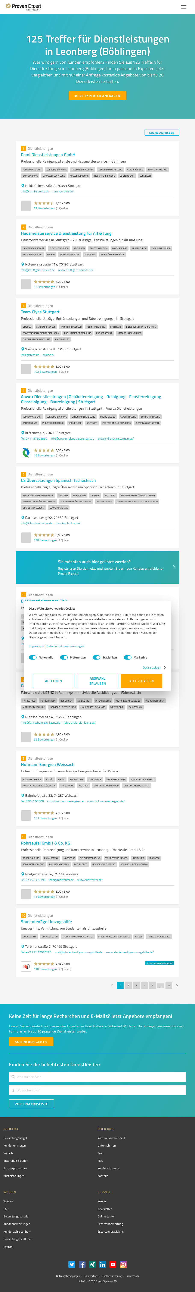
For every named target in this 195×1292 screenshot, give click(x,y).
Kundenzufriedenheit (16, 1231)
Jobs (100, 1161)
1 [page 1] (120, 985)
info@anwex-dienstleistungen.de (72, 438)
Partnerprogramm (15, 1168)
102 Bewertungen (45, 372)
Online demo (106, 1216)
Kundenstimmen (108, 1168)
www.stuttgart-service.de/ (75, 270)
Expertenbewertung (110, 1224)
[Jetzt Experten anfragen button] (97, 95)
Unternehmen (107, 1145)
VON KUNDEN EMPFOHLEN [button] (160, 963)
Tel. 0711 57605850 (34, 438)
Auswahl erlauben (97, 681)
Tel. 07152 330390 (33, 880)
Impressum (40, 646)
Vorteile (8, 1153)
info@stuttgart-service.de (38, 270)
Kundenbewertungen (17, 1224)
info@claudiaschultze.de (36, 523)
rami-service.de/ (63, 191)
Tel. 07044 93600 (32, 801)
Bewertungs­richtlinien (17, 1239)
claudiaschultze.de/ (68, 523)
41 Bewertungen (44, 897)
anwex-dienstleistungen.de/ (116, 438)
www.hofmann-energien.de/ (106, 801)
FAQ (6, 1209)
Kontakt (103, 1176)
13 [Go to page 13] (168, 985)
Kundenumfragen (14, 1145)
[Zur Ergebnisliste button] (31, 1103)
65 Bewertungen (44, 739)
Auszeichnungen (14, 1176)
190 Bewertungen (45, 540)
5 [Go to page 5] (152, 985)
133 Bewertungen (45, 818)
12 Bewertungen (44, 287)
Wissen (8, 1201)
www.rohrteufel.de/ (90, 880)
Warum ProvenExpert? (112, 1138)
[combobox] (97, 1077)
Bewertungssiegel (15, 1138)
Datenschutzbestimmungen (69, 646)
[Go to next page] (177, 985)
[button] (44, 203)
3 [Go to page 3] (136, 985)
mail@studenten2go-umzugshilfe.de (78, 952)
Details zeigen (148, 667)
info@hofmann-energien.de (65, 801)
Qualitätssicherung (112, 1276)
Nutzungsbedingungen (68, 1276)
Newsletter (105, 1209)
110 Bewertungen (45, 969)
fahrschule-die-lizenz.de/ (80, 722)
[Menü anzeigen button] (184, 7)
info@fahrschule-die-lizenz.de (40, 722)
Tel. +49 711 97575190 (36, 952)
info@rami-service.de (35, 191)
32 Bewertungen (44, 208)
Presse (102, 1201)
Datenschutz (91, 1276)
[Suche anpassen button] (162, 132)
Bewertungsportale (15, 1216)
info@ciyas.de (30, 355)
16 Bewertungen (44, 455)
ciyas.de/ (48, 355)
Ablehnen (53, 680)
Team (101, 1153)
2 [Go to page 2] (128, 985)
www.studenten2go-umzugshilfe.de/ (130, 952)
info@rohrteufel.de (61, 880)
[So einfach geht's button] (31, 1041)
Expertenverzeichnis (111, 1231)
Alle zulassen (141, 680)
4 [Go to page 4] (144, 985)
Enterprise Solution (15, 1161)
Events (8, 1247)
